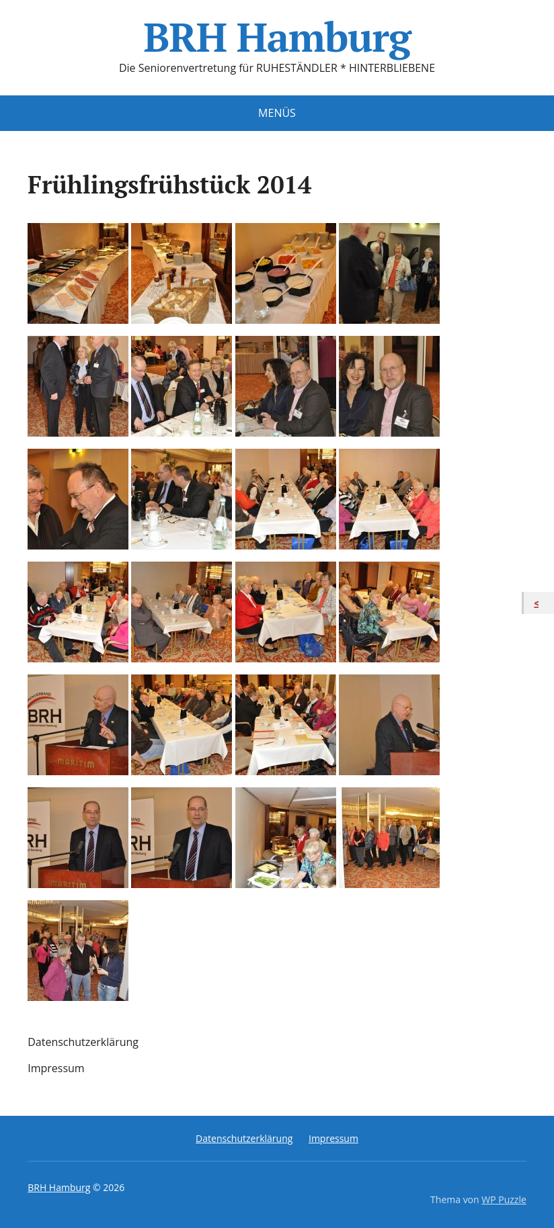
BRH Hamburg (276, 37)
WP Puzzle (503, 1199)
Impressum (56, 1068)
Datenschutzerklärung (83, 1042)
